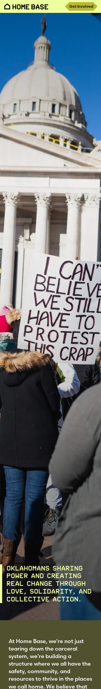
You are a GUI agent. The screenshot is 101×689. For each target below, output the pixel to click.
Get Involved (81, 6)
